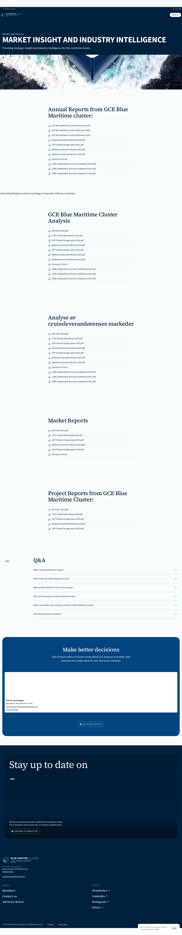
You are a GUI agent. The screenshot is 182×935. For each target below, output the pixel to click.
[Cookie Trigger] (81, 931)
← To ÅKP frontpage (12, 2)
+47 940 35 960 (89, 734)
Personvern (65, 931)
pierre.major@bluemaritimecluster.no (99, 731)
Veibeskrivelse (10, 904)
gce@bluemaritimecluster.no (16, 909)
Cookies (53, 931)
